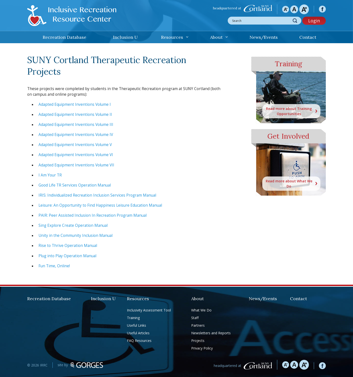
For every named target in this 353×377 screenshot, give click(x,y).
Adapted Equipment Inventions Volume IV (75, 134)
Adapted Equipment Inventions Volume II (75, 114)
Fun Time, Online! (54, 266)
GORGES (86, 365)
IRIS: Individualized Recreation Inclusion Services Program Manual (97, 195)
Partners (198, 325)
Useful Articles (138, 333)
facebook (322, 9)
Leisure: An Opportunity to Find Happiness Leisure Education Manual (100, 205)
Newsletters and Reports (211, 333)
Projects (197, 340)
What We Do (201, 310)
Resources (172, 37)
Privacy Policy (202, 348)
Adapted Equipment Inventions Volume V (75, 144)
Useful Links (136, 325)
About (216, 37)
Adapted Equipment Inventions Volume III (75, 124)
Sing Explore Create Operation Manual (73, 225)
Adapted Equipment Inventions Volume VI (75, 154)
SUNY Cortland (258, 8)
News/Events (264, 37)
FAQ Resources (139, 340)
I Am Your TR (50, 175)
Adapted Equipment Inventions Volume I (74, 104)
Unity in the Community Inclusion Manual (75, 235)
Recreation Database (64, 37)
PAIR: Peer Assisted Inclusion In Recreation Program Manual (92, 215)
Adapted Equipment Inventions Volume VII (76, 165)
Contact (307, 37)
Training (133, 317)
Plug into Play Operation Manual (67, 255)
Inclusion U (125, 37)
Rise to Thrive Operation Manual (67, 245)
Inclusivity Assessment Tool (149, 310)
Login (314, 21)
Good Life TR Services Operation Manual (74, 185)
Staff (195, 317)
